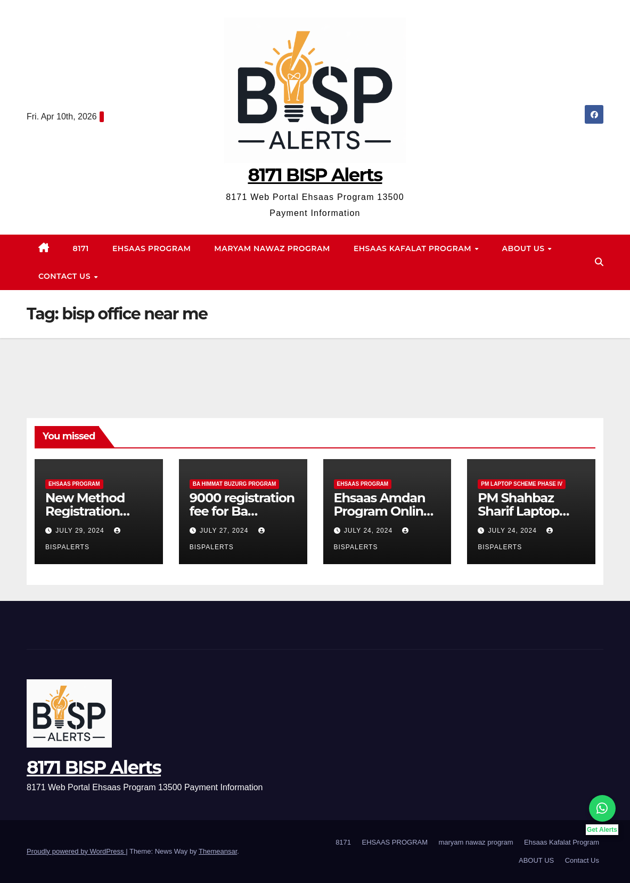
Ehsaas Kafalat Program (414, 248)
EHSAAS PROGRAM (151, 248)
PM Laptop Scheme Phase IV (521, 484)
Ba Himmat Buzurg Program (234, 484)
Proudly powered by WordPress (76, 851)
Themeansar (218, 851)
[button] (599, 262)
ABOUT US (524, 248)
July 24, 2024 (369, 530)
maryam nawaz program (272, 248)
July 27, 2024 (225, 530)
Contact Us (65, 276)
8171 (81, 248)
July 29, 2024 (81, 530)
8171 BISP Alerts (315, 175)
